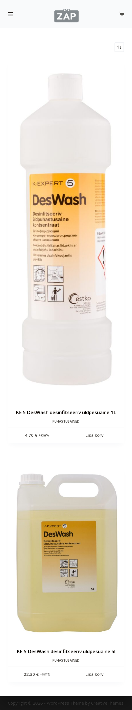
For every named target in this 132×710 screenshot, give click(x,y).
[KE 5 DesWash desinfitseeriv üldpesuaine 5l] (66, 553)
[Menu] (10, 14)
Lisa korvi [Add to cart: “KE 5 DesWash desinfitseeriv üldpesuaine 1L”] (95, 435)
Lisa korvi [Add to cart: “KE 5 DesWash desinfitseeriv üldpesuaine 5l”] (95, 674)
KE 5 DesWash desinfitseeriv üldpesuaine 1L (66, 412)
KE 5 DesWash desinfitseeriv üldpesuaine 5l (66, 651)
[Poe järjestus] (119, 47)
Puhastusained (66, 421)
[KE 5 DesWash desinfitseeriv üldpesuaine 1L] (66, 230)
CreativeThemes (107, 703)
